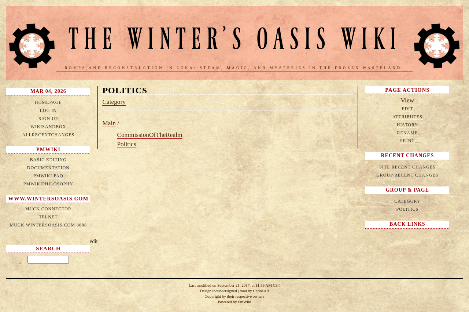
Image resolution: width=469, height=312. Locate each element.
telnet (48, 217)
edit (94, 241)
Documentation (48, 167)
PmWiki (48, 149)
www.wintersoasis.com (48, 199)
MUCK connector (48, 208)
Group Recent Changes (407, 175)
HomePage (48, 102)
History (407, 124)
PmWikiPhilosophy (48, 183)
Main (109, 123)
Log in (48, 110)
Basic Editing (48, 159)
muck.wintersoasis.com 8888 (48, 225)
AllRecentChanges (48, 134)
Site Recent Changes (407, 167)
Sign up (48, 118)
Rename (407, 132)
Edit (407, 108)
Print (407, 140)
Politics (124, 90)
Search (48, 248)
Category (114, 101)
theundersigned (224, 291)
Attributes (407, 116)
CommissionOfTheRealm (149, 134)
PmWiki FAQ (48, 175)
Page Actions (407, 90)
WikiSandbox (48, 126)
